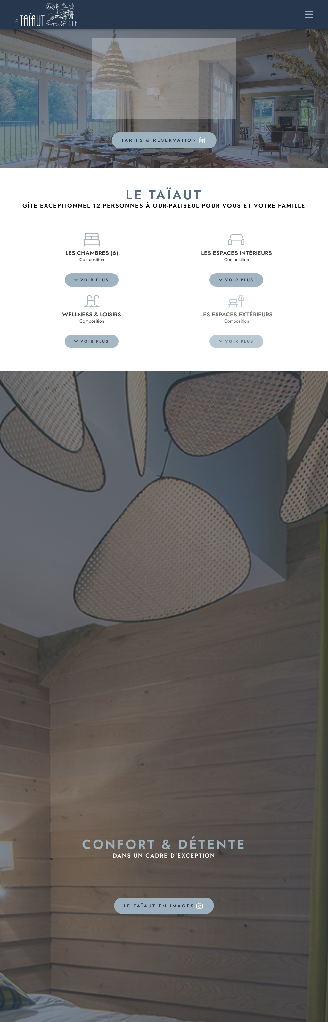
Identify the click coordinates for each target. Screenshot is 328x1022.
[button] (92, 280)
